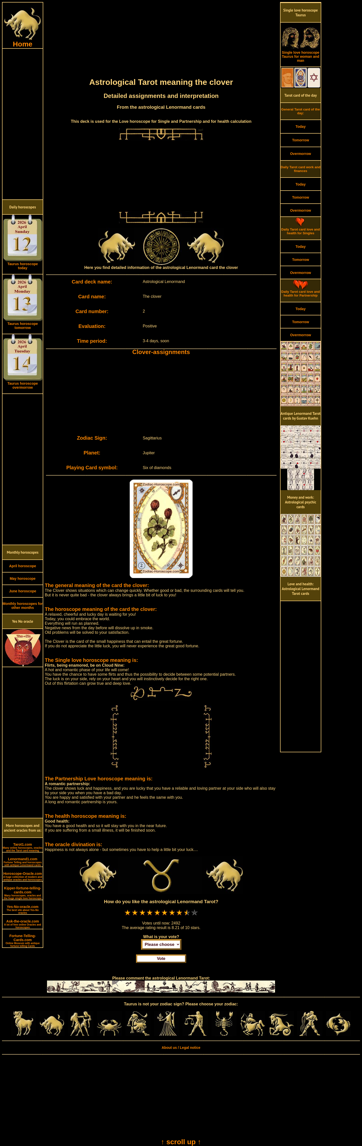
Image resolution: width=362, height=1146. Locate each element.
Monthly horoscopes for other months (22, 606)
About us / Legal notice (181, 1048)
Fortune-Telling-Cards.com (23, 940)
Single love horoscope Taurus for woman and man (301, 55)
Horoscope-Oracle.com (22, 876)
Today (300, 127)
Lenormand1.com (23, 862)
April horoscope (22, 566)
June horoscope (22, 591)
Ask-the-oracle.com (22, 924)
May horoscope (23, 579)
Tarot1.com (22, 847)
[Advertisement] (23, 124)
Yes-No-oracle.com (23, 909)
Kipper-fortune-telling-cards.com (22, 893)
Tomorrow (300, 140)
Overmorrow (300, 154)
